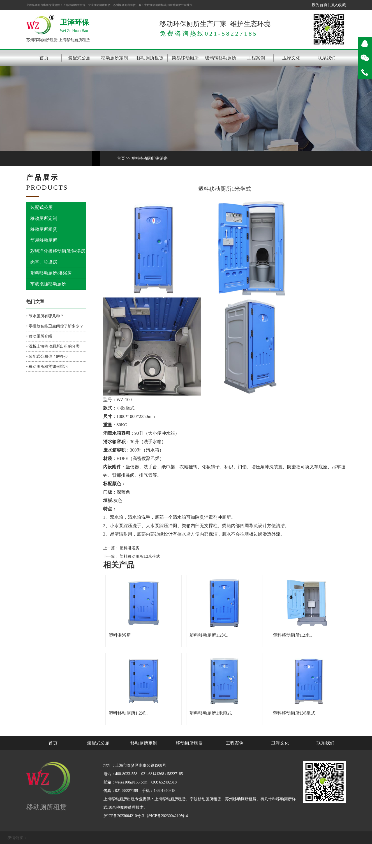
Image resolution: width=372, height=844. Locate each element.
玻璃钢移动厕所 (220, 57)
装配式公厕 (79, 57)
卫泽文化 (291, 57)
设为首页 (319, 5)
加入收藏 (338, 5)
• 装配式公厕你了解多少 (47, 356)
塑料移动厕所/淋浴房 (149, 158)
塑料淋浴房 (129, 548)
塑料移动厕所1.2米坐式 (139, 556)
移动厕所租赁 (150, 57)
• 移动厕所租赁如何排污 (47, 366)
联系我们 (327, 57)
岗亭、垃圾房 (43, 262)
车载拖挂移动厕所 (48, 284)
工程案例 (256, 57)
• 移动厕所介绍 (39, 336)
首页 (44, 57)
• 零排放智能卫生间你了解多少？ (55, 326)
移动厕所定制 (114, 57)
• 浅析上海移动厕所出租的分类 (53, 346)
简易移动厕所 (185, 57)
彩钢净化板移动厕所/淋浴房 (57, 251)
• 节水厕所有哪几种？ (45, 316)
